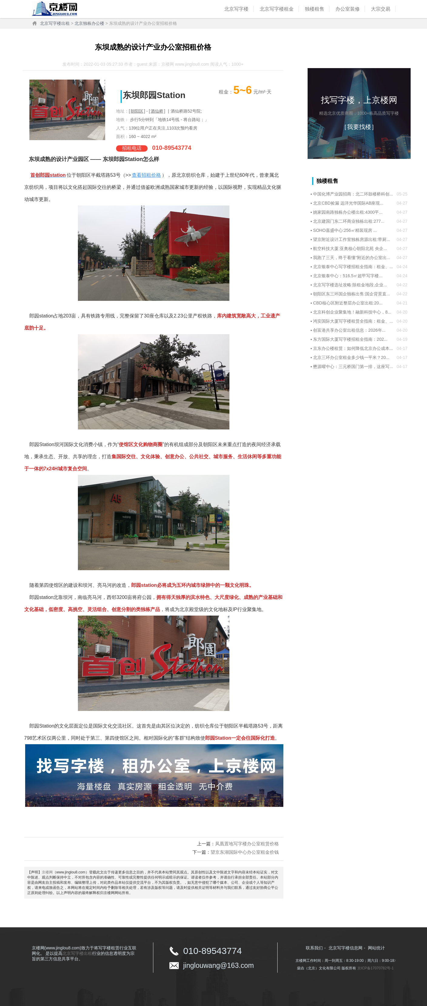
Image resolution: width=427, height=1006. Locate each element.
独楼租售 (314, 9)
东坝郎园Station (154, 95)
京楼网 (47, 872)
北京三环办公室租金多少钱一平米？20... (351, 357)
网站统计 (376, 947)
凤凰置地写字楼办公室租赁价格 (247, 843)
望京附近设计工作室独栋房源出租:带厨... (351, 239)
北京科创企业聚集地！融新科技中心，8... (352, 312)
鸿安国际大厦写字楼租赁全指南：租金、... (353, 321)
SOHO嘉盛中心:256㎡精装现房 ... (345, 230)
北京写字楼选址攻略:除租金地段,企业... (350, 284)
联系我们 (314, 947)
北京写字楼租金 (277, 9)
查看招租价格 (146, 175)
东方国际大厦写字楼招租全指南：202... (350, 339)
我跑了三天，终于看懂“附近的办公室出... (351, 257)
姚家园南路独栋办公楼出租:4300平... (347, 212)
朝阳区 (137, 111)
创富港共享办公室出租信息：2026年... (349, 330)
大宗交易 (380, 9)
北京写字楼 (236, 9)
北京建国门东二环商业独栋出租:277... (348, 221)
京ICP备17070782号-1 (375, 968)
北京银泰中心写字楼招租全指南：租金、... (353, 266)
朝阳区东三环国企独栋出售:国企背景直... (351, 293)
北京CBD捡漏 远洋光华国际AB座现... (348, 203)
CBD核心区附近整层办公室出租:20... (347, 303)
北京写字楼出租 (55, 23)
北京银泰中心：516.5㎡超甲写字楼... (347, 275)
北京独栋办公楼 (89, 23)
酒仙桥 (157, 111)
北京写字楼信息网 (345, 947)
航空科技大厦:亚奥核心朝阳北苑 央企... (350, 248)
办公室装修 (347, 9)
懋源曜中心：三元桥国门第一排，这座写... (353, 366)
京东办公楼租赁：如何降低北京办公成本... (353, 348)
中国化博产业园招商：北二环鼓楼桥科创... (353, 194)
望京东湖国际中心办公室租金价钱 (245, 852)
